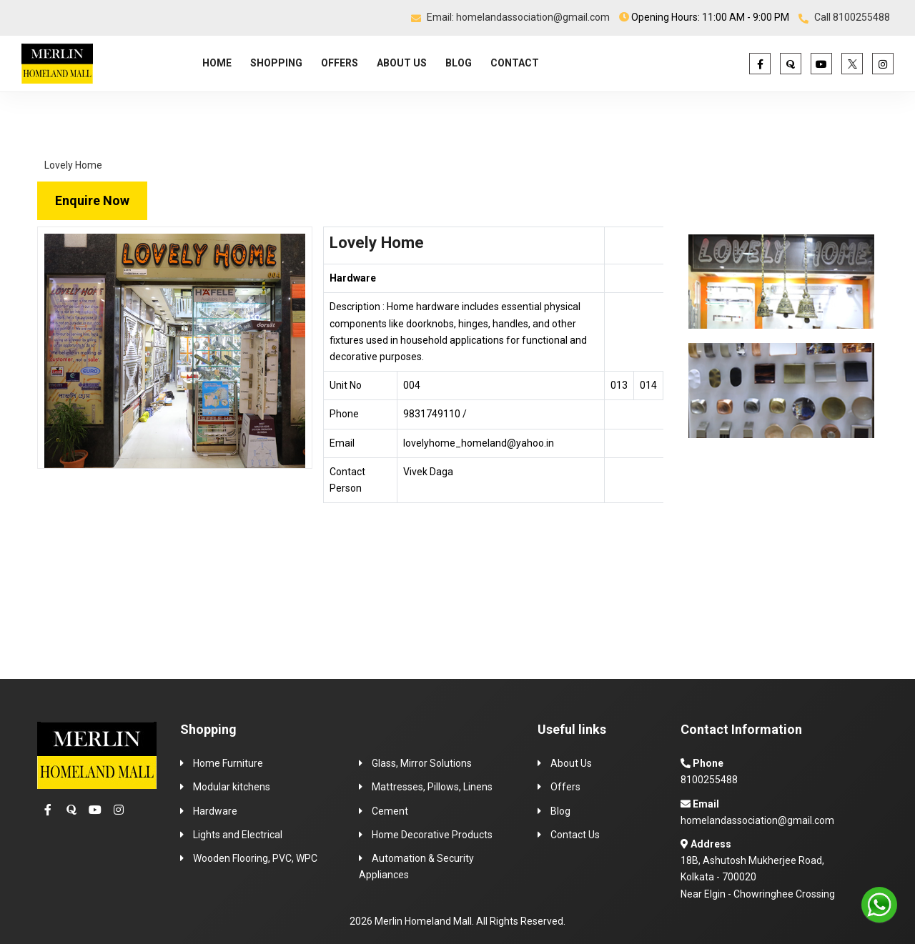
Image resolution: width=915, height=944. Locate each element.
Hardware (214, 811)
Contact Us (575, 834)
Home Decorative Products (431, 834)
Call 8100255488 (844, 17)
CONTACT (514, 63)
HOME (217, 63)
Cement (389, 811)
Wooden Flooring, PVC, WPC (254, 858)
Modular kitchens (230, 787)
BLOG (458, 63)
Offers (565, 787)
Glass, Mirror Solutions (421, 763)
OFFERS (339, 63)
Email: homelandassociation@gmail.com (510, 17)
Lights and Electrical (236, 834)
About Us (571, 763)
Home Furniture (228, 763)
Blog (559, 811)
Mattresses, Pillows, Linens (431, 787)
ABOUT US (402, 63)
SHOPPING (276, 63)
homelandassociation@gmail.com (757, 820)
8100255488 (709, 779)
